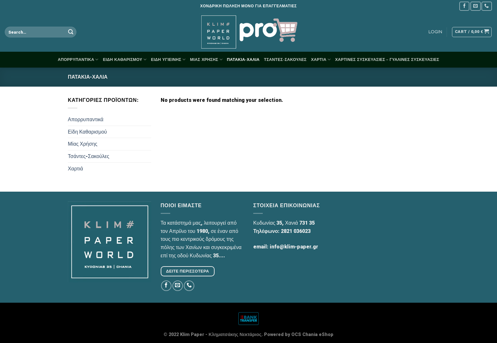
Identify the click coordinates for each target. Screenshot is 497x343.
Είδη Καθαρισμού (124, 59)
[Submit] (70, 32)
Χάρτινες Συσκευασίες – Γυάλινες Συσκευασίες (387, 59)
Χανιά (291, 223)
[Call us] (486, 6)
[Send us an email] (475, 6)
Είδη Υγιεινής (168, 59)
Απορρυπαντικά (78, 59)
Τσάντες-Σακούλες (285, 59)
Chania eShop (317, 334)
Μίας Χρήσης (206, 59)
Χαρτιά (321, 59)
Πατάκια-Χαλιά (243, 59)
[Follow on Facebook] (464, 6)
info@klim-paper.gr (294, 247)
